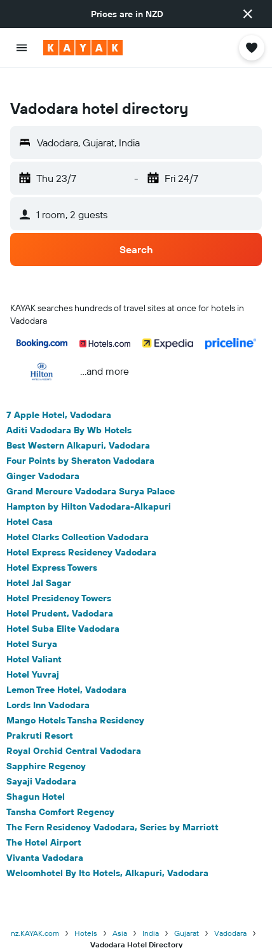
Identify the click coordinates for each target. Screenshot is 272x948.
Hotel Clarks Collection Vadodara (77, 516)
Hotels (85, 912)
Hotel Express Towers (51, 547)
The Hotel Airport (43, 822)
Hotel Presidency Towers (58, 577)
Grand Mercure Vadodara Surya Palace (90, 471)
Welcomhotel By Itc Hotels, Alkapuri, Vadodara (107, 852)
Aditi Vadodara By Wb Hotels (69, 409)
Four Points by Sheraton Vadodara (80, 440)
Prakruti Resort (39, 715)
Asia (119, 912)
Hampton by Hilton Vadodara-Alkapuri (88, 486)
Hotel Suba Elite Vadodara (62, 608)
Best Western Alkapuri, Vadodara (78, 425)
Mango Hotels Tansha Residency (75, 700)
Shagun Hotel (35, 776)
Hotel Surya (31, 623)
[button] (248, 14)
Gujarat (186, 912)
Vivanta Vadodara (44, 837)
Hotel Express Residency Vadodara (81, 532)
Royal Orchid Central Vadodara (73, 730)
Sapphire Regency (46, 745)
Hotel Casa (29, 501)
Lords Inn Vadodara (48, 684)
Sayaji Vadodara (41, 761)
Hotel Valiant (34, 639)
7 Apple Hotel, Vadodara (58, 394)
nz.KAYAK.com (35, 912)
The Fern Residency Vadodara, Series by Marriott (112, 806)
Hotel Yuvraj (32, 654)
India (150, 912)
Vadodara (230, 912)
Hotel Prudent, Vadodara (59, 593)
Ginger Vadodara (42, 455)
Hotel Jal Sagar (38, 562)
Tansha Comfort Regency (60, 791)
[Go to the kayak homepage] (83, 47)
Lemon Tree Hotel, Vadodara (66, 669)
